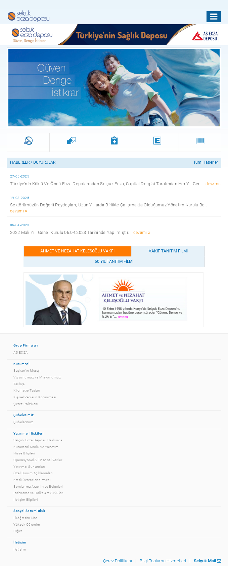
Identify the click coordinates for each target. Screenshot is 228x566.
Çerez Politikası (117, 560)
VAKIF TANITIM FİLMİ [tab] (168, 251)
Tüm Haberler (205, 162)
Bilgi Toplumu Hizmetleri (163, 560)
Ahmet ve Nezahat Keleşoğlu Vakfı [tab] (77, 251)
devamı (214, 183)
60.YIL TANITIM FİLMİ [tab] (114, 261)
